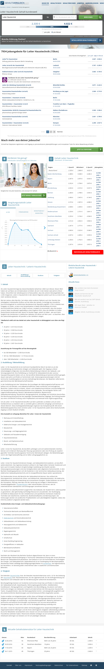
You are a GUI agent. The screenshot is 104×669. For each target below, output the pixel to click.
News (102, 3)
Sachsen (50, 230)
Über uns (18, 665)
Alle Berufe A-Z (51, 251)
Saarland (51, 226)
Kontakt (9, 665)
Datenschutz (59, 665)
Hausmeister (7, 578)
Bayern (50, 179)
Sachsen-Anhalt (53, 235)
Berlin (50, 183)
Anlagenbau (47, 563)
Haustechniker (15, 576)
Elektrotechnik (8, 518)
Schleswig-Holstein (54, 240)
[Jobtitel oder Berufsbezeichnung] (22, 17)
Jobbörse (80, 3)
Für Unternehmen (72, 665)
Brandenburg (52, 188)
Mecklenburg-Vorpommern (57, 207)
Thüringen (51, 244)
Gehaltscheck (55, 3)
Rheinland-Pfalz (53, 221)
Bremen (50, 193)
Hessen (50, 202)
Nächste (60, 132)
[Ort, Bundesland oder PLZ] (65, 17)
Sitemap (84, 665)
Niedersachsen (53, 211)
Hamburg (51, 197)
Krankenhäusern (22, 484)
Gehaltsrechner (69, 3)
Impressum (28, 665)
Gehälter (45, 3)
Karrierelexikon (92, 3)
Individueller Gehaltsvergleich (87, 252)
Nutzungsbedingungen (43, 665)
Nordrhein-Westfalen (55, 216)
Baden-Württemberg (54, 174)
